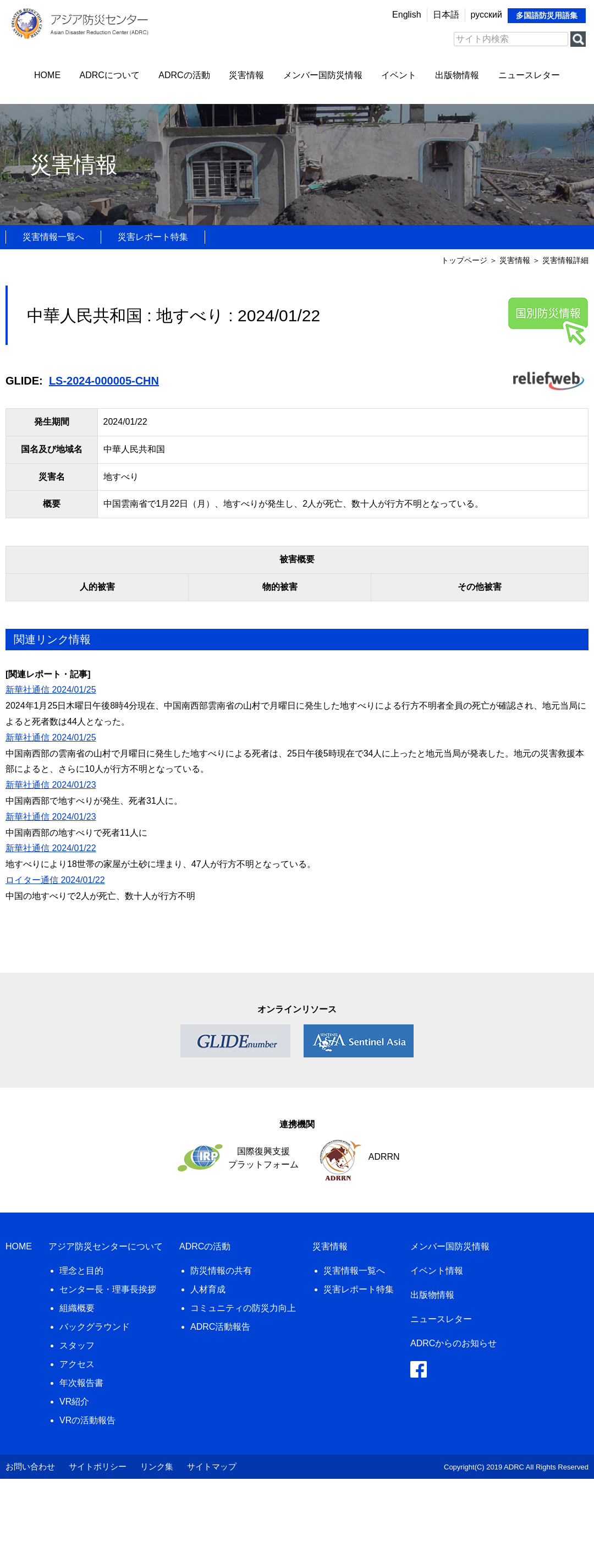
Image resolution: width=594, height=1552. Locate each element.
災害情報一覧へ (53, 237)
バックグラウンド (94, 1326)
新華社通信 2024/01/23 (51, 784)
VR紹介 (74, 1401)
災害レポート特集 (153, 237)
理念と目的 (81, 1270)
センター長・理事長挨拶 (107, 1289)
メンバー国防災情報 (322, 75)
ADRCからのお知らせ (453, 1343)
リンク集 (156, 1466)
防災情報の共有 (221, 1270)
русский (486, 14)
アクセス (77, 1364)
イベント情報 (436, 1270)
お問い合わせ (30, 1466)
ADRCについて (110, 75)
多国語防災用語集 (547, 15)
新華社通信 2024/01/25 (51, 689)
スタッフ (77, 1345)
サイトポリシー (98, 1466)
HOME (47, 75)
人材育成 (208, 1289)
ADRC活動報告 (220, 1326)
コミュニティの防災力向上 (243, 1308)
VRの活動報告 (87, 1420)
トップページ (464, 260)
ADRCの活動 (184, 75)
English (406, 14)
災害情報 (246, 75)
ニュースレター (529, 75)
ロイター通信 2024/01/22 (55, 880)
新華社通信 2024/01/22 (51, 848)
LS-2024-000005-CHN (104, 381)
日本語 (446, 14)
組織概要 (77, 1308)
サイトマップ (212, 1466)
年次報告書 (81, 1383)
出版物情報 (457, 75)
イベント (398, 75)
